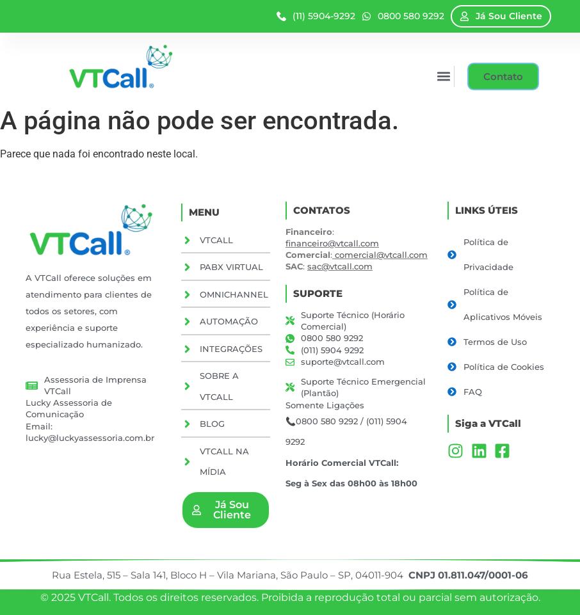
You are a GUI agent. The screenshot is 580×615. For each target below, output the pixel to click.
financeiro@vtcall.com (332, 243)
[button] (442, 76)
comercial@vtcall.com (381, 255)
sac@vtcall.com (340, 266)
